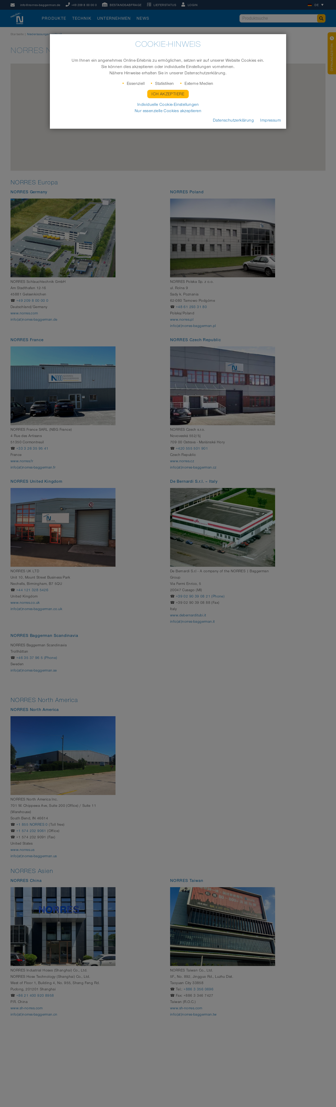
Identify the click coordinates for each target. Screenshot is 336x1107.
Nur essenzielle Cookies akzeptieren (168, 110)
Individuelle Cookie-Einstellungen (168, 104)
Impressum (270, 120)
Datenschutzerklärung (233, 120)
